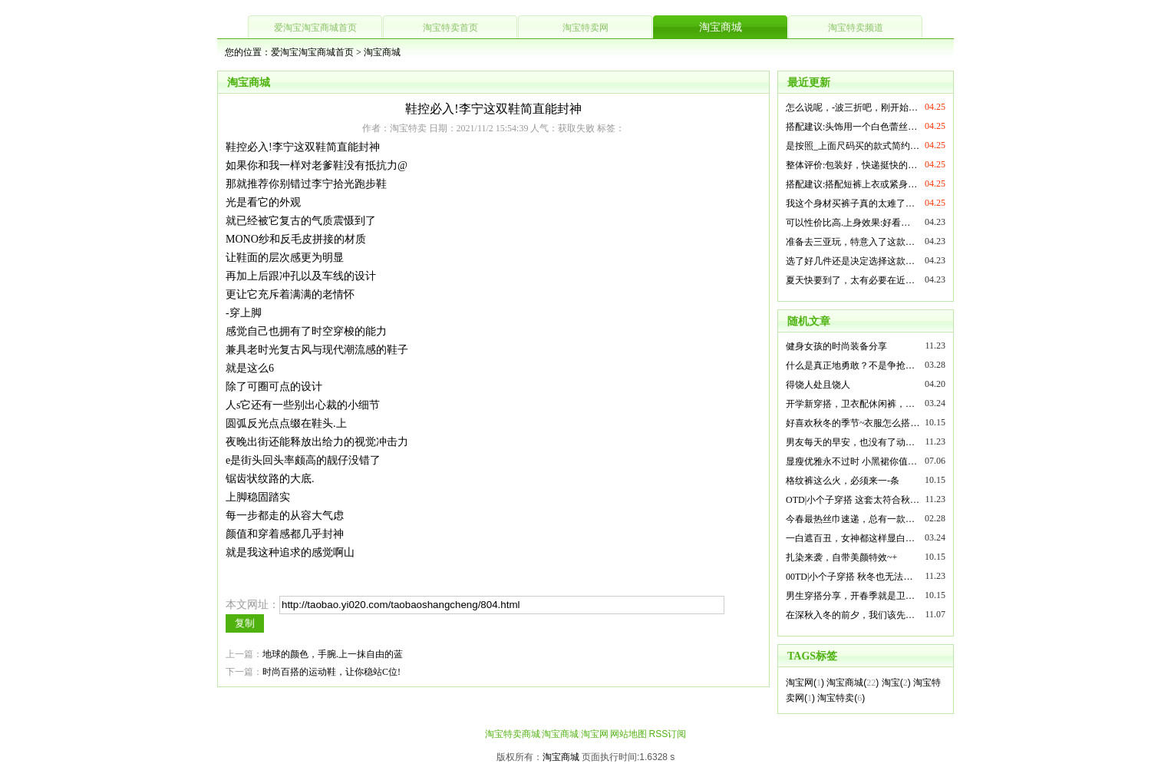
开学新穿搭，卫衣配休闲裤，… (850, 403)
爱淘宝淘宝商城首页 (315, 27)
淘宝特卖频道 (855, 27)
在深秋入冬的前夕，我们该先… (850, 615)
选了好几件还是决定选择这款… (850, 261)
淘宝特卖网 (585, 27)
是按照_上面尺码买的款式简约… (852, 146)
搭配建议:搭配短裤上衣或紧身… (851, 184)
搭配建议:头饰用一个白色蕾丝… (851, 126)
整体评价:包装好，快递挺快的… (851, 165)
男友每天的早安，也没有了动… (850, 442)
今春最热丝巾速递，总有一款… (850, 519)
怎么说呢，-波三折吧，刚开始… (852, 107)
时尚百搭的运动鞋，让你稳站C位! (331, 671)
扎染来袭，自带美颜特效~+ (841, 557)
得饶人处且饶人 (818, 384)
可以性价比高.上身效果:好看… (848, 222)
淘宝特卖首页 (450, 27)
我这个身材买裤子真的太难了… (850, 203)
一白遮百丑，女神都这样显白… (850, 538)
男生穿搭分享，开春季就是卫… (850, 595)
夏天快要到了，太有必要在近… (850, 280)
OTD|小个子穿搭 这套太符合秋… (852, 499)
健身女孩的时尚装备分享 (836, 346)
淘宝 (891, 682)
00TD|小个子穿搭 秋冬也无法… (849, 576)
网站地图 (628, 734)
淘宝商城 (720, 27)
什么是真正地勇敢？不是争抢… (850, 365)
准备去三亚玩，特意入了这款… (850, 241)
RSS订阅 (667, 734)
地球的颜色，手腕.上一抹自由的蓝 (332, 654)
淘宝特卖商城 (512, 734)
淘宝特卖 (835, 698)
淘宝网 (799, 682)
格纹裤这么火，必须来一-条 (842, 480)
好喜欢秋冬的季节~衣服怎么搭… (853, 423)
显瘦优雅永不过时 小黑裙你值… (851, 461)
